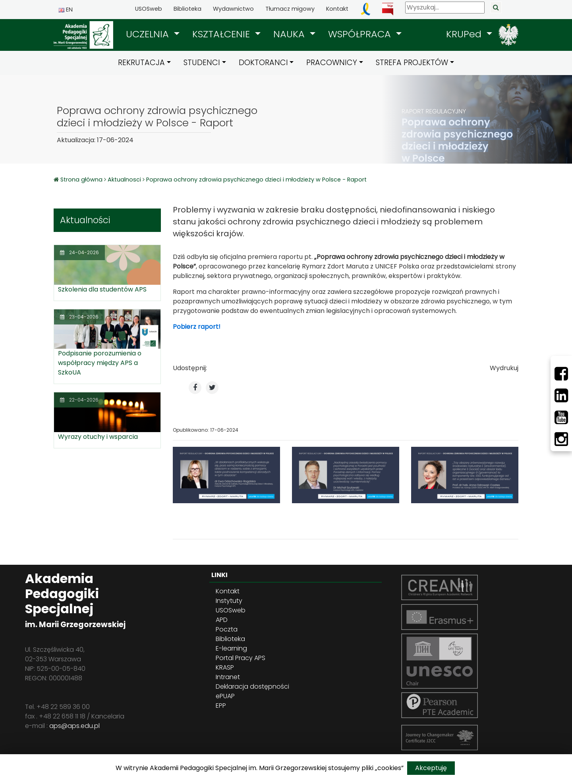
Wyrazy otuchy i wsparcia (98, 436)
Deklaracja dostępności (252, 686)
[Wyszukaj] (445, 8)
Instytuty (229, 600)
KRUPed (465, 34)
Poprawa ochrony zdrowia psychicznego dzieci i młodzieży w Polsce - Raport (256, 179)
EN (65, 10)
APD (222, 619)
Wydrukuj (504, 368)
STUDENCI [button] (202, 62)
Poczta (227, 629)
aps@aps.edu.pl (74, 725)
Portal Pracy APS (240, 657)
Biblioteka (187, 9)
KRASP (225, 667)
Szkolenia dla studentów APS (102, 289)
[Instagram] (561, 439)
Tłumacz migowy (290, 9)
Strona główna (82, 179)
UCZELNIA (149, 34)
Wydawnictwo (233, 9)
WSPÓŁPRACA (361, 34)
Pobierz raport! (196, 326)
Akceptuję (431, 767)
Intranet (228, 677)
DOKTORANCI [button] (263, 62)
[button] (153, 34)
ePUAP (225, 696)
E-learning (231, 648)
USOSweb (148, 9)
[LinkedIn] (561, 396)
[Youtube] (561, 417)
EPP (221, 705)
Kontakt (337, 9)
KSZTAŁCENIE (222, 34)
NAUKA (290, 34)
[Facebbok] (561, 374)
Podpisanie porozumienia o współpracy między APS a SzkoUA (99, 363)
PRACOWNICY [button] (331, 62)
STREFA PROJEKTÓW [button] (412, 62)
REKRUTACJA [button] (141, 62)
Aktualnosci (124, 179)
